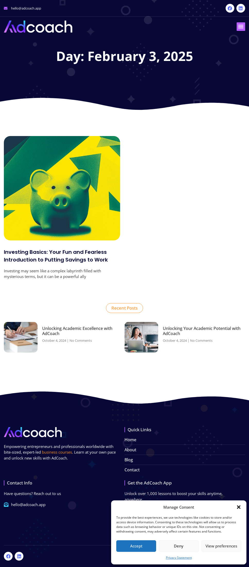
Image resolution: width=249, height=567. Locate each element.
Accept (136, 545)
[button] (238, 507)
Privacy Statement (179, 557)
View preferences (221, 545)
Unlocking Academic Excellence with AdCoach (77, 331)
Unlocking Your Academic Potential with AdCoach (202, 331)
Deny (178, 545)
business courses (57, 452)
